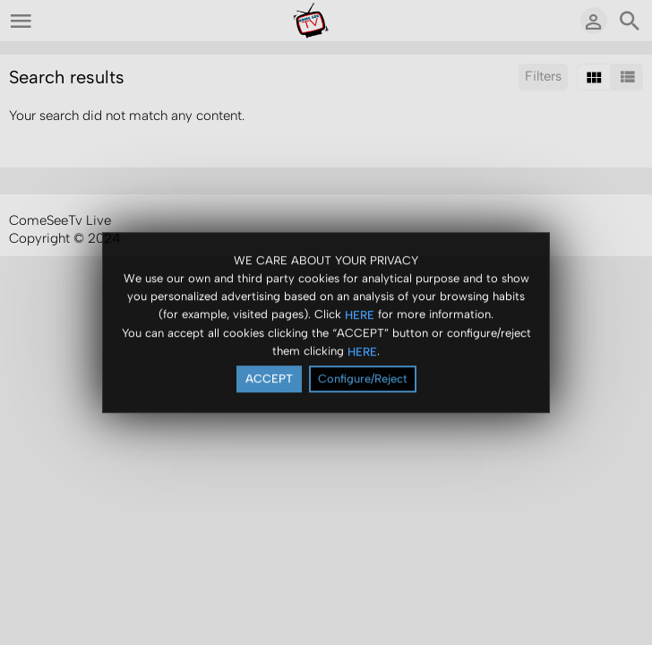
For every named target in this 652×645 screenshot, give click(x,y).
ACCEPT (269, 380)
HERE (359, 316)
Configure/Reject (363, 380)
